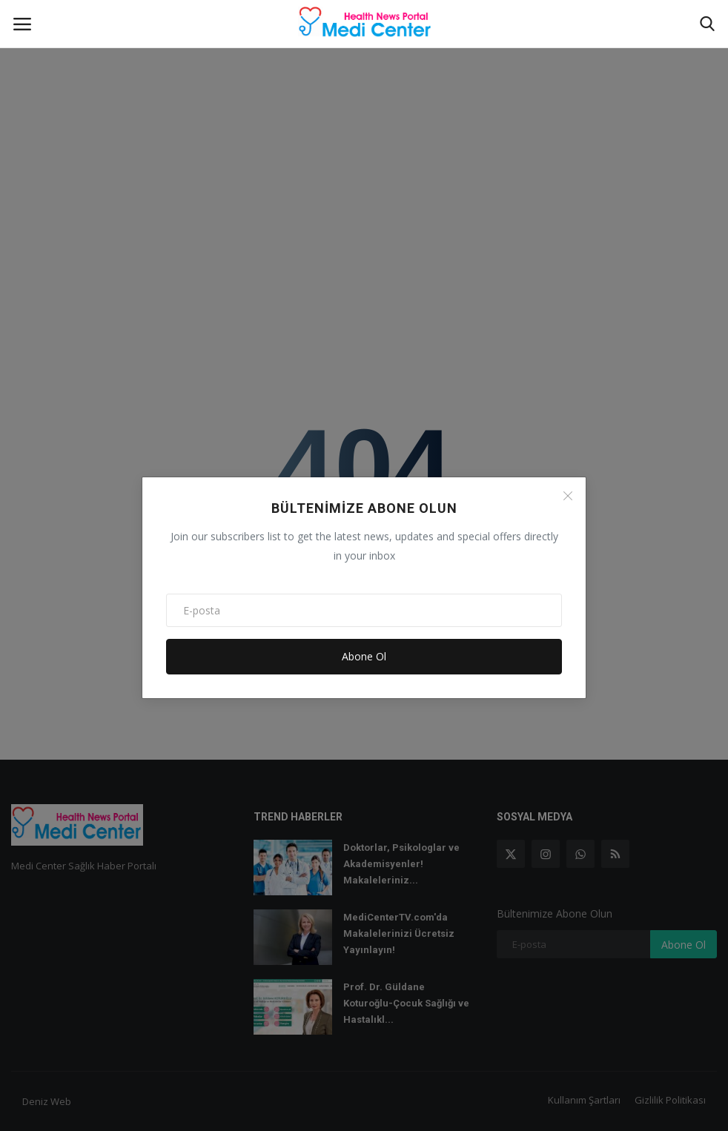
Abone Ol (364, 656)
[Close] (568, 495)
